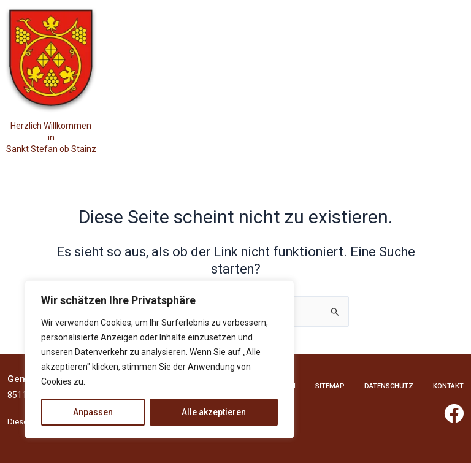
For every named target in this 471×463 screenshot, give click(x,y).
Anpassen (93, 412)
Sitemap (330, 386)
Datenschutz (388, 386)
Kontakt (448, 386)
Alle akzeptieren (214, 412)
